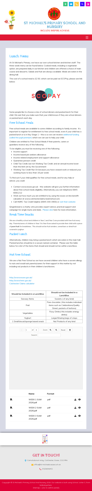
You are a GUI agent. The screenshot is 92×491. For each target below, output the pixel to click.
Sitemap (36, 488)
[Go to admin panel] (50, 488)
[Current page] (28, 330)
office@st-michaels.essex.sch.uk (47, 464)
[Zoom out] (56, 330)
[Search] (49, 335)
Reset (63, 330)
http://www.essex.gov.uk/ (20, 277)
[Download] (70, 330)
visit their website (67, 201)
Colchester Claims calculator (21, 283)
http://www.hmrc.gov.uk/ (20, 280)
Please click (47, 210)
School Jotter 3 (79, 482)
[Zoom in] (50, 330)
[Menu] (87, 37)
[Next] (36, 330)
